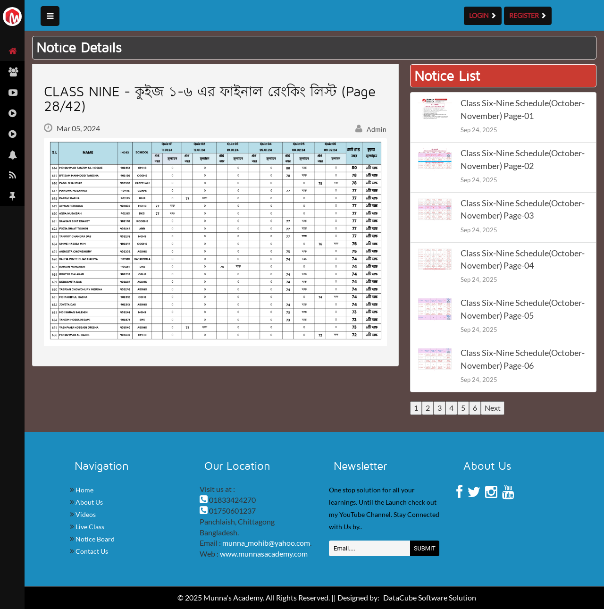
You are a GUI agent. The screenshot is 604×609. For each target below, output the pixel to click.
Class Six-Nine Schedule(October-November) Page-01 (523, 109)
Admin (370, 129)
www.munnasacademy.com (264, 553)
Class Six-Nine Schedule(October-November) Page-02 (523, 159)
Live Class (89, 527)
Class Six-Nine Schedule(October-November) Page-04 (523, 259)
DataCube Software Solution (429, 597)
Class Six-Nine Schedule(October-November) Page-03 (523, 209)
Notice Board (94, 539)
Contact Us (91, 551)
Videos (85, 514)
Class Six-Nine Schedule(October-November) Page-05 (523, 309)
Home (83, 490)
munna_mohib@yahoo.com (266, 542)
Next (493, 407)
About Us (88, 502)
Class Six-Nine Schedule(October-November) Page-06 (523, 359)
